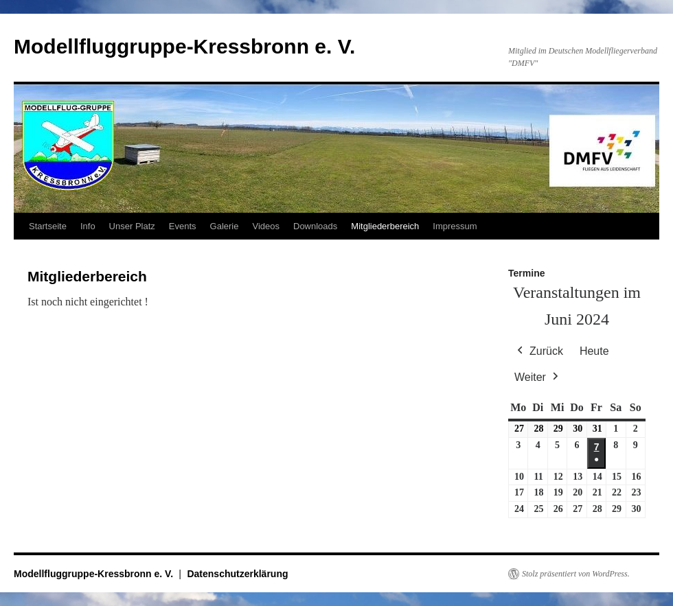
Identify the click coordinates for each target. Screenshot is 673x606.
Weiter (537, 377)
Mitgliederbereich (385, 226)
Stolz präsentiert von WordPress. (576, 574)
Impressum (455, 226)
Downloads (315, 226)
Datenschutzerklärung (237, 573)
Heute (594, 351)
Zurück (538, 351)
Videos (266, 226)
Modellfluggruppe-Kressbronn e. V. (184, 46)
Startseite (48, 226)
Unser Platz (132, 226)
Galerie (224, 226)
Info (87, 226)
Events (182, 226)
